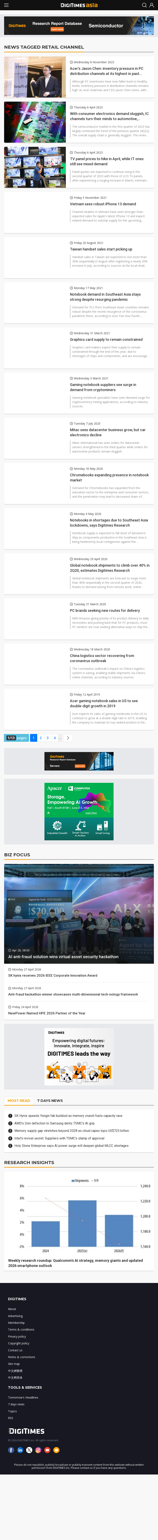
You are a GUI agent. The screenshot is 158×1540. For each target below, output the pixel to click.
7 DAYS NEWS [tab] (50, 1101)
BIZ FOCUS (17, 855)
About (12, 1309)
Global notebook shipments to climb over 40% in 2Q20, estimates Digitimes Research (110, 568)
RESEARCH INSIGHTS (29, 1162)
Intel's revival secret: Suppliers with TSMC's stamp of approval (59, 1138)
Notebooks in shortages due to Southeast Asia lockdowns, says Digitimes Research (109, 522)
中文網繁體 (15, 1371)
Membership (16, 1323)
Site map (14, 1364)
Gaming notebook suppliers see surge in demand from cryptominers (103, 387)
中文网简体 (15, 1377)
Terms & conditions (21, 1329)
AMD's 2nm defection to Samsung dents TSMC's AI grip (54, 1123)
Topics (12, 1411)
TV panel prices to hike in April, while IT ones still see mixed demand (107, 161)
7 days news (16, 1404)
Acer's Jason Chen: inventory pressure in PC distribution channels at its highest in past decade (106, 71)
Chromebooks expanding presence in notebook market (109, 477)
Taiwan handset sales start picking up (101, 249)
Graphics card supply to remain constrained (106, 339)
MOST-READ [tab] (19, 1101)
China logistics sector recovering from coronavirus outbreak (102, 658)
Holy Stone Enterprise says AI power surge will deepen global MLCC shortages (71, 1146)
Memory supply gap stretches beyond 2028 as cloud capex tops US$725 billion (71, 1131)
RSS (10, 1418)
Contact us (15, 1350)
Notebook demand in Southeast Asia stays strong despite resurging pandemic (105, 297)
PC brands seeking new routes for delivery (105, 610)
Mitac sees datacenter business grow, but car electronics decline (108, 432)
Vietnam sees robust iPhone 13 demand (103, 204)
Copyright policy (18, 1343)
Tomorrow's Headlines (23, 1397)
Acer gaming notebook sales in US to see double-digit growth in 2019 (104, 703)
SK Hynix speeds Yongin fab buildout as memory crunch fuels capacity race (68, 1116)
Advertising (15, 1316)
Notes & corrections (21, 1357)
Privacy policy (17, 1336)
